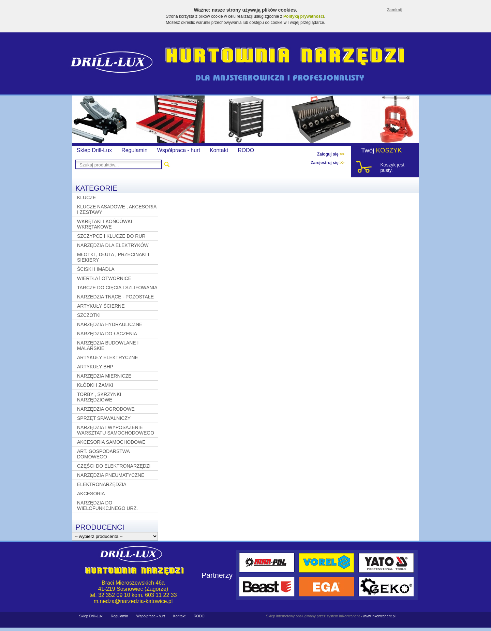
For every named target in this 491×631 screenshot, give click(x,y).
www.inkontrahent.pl (379, 616)
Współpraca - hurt (178, 150)
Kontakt (219, 150)
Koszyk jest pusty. (392, 167)
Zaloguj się (330, 154)
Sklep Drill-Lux (94, 150)
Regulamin (134, 150)
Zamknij (394, 10)
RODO (246, 150)
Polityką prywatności (303, 16)
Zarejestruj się (327, 162)
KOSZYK (389, 150)
